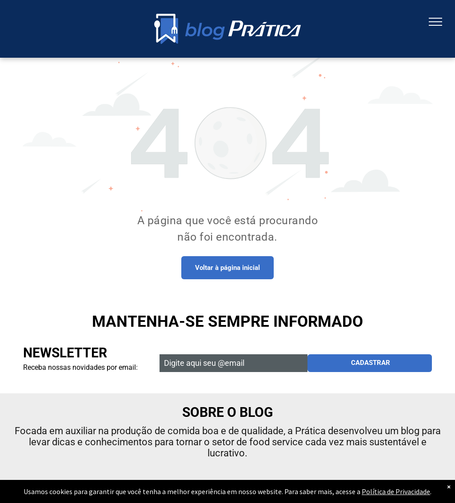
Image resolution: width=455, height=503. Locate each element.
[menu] (435, 21)
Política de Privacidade (396, 491)
